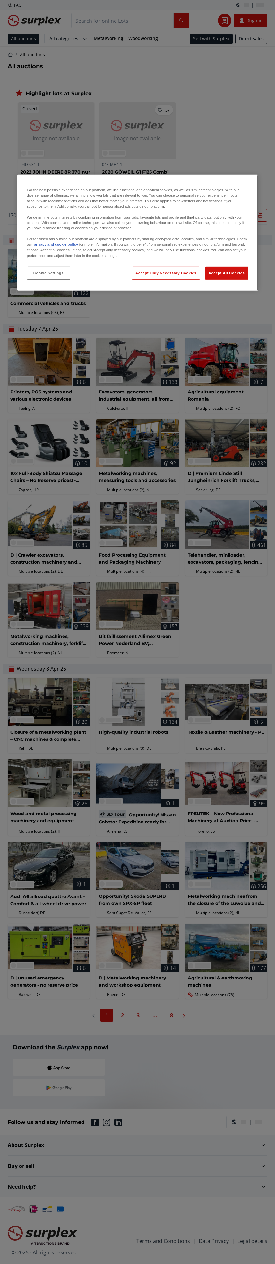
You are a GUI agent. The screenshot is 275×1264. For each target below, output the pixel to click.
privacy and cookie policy (56, 244)
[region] (137, 233)
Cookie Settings (48, 273)
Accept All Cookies (227, 273)
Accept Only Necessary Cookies (165, 273)
